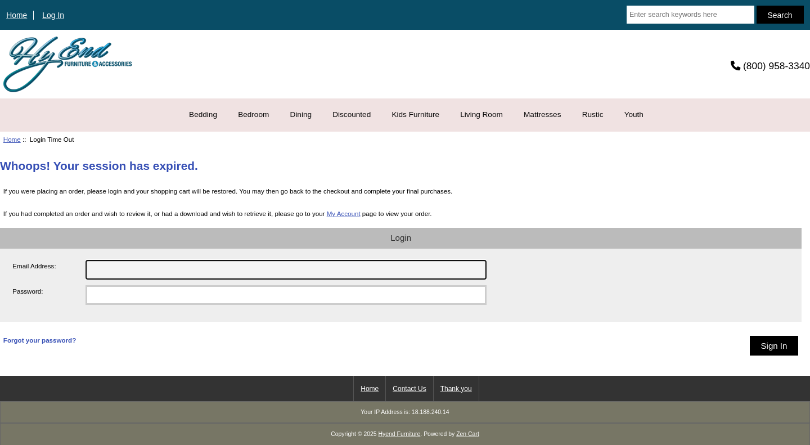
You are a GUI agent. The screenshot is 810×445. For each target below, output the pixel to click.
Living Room (481, 114)
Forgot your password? (39, 340)
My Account (344, 213)
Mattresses (542, 114)
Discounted (351, 114)
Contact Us (409, 389)
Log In (53, 15)
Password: (27, 291)
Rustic (593, 114)
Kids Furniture (415, 114)
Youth (634, 114)
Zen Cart (467, 434)
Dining (301, 114)
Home (16, 15)
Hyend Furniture (400, 434)
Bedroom (253, 114)
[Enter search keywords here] (690, 15)
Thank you (456, 389)
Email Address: (34, 265)
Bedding (203, 114)
